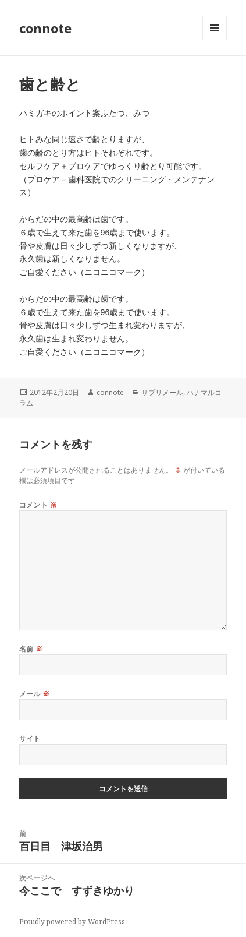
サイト (30, 739)
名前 (31, 649)
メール (34, 694)
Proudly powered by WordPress (72, 922)
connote (45, 28)
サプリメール (162, 392)
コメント (38, 505)
